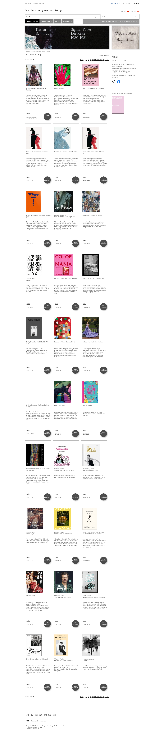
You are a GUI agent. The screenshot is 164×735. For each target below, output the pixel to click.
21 (94, 60)
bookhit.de (36, 728)
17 (86, 60)
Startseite (28, 3)
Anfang (82, 60)
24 (100, 60)
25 (101, 60)
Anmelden (136, 3)
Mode (48, 51)
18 (88, 60)
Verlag (57, 21)
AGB (27, 721)
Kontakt (41, 3)
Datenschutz (34, 721)
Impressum (43, 721)
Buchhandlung (32, 21)
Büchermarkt (46, 21)
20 (92, 60)
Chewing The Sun (37, 727)
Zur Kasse (126, 3)
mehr (28, 114)
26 (103, 60)
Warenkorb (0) (115, 3)
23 (98, 60)
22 (96, 60)
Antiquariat (67, 21)
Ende (107, 60)
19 (90, 60)
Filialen (35, 3)
